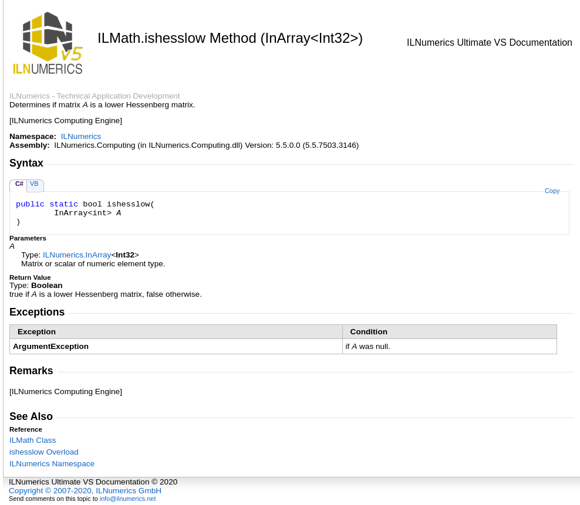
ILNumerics (81, 136)
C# (19, 183)
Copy (552, 190)
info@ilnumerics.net (128, 498)
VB (34, 183)
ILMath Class (32, 440)
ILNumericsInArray (77, 254)
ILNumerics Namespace (52, 463)
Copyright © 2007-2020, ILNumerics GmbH (85, 490)
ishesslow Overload (44, 452)
